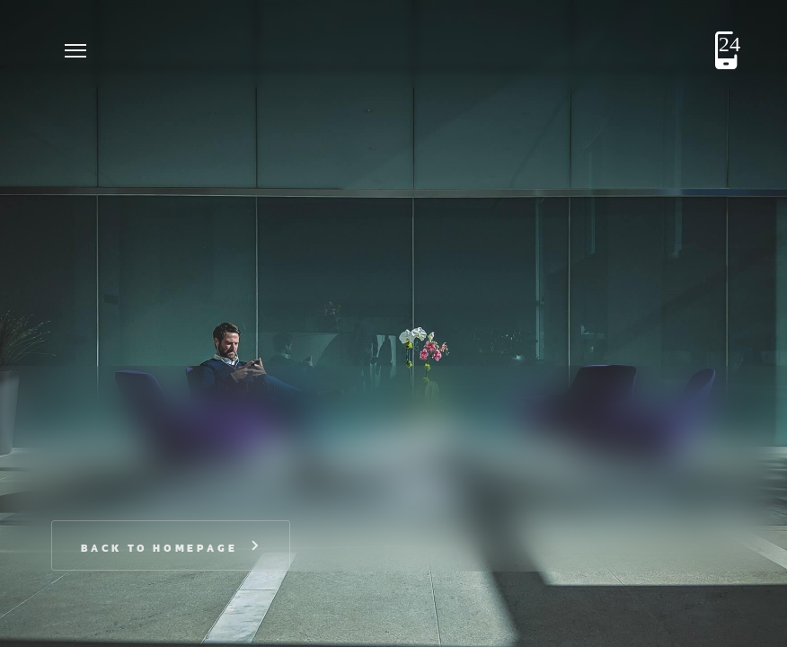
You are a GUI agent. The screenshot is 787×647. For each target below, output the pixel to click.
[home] (150, 50)
